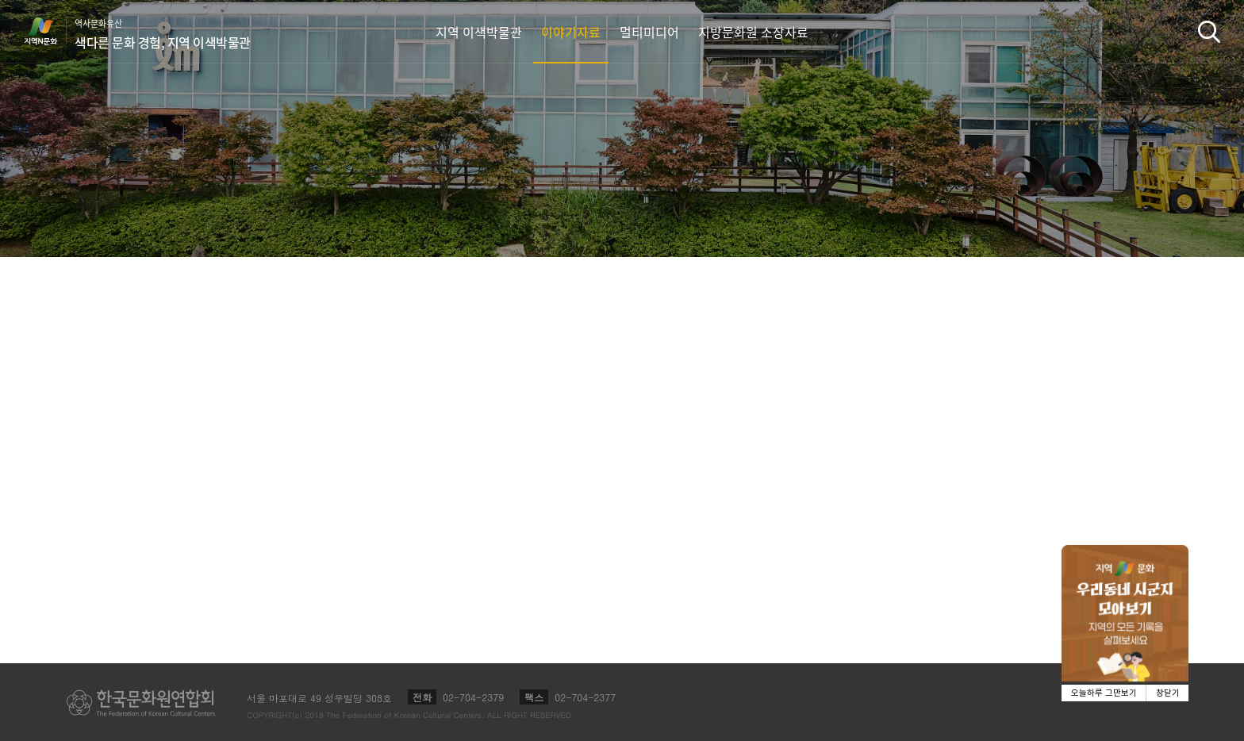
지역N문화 (49, 31)
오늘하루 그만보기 (1104, 693)
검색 (1209, 31)
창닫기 (1168, 693)
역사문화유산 (163, 34)
